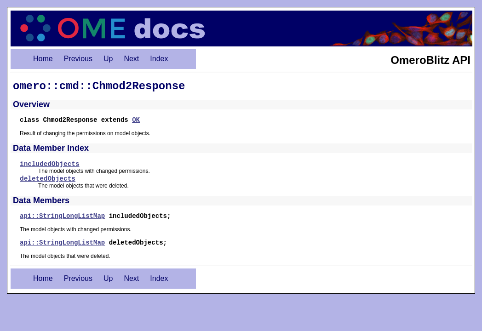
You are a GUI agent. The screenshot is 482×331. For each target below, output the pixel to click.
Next (131, 59)
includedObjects (50, 164)
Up (108, 59)
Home (43, 59)
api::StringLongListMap (62, 216)
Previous (78, 59)
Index (159, 59)
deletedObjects (47, 179)
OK (136, 120)
